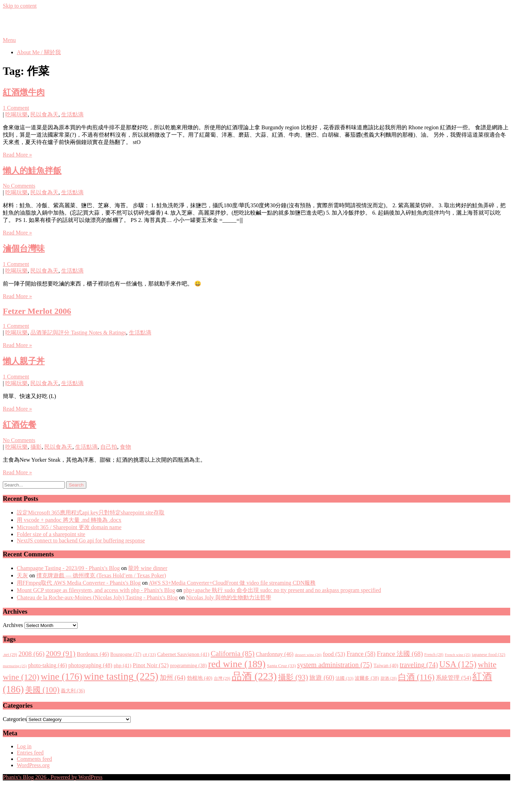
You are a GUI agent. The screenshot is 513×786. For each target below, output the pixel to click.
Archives (13, 625)
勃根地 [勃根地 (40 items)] (199, 678)
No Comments (19, 186)
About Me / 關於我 (39, 52)
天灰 (22, 575)
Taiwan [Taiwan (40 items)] (386, 665)
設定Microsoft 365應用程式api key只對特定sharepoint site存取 (91, 512)
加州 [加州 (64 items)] (173, 677)
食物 (125, 447)
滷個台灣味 (24, 248)
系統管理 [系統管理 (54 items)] (453, 678)
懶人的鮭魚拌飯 (32, 170)
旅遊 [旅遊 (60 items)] (321, 677)
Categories (15, 719)
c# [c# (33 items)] (149, 654)
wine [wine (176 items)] (61, 676)
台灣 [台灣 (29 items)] (222, 678)
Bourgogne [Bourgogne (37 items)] (126, 654)
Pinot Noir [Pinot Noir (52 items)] (151, 665)
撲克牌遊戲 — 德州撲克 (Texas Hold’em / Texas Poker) (101, 575)
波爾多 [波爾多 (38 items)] (367, 678)
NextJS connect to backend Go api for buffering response (81, 540)
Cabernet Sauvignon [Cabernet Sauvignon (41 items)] (183, 654)
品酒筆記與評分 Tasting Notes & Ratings (78, 333)
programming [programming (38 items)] (188, 665)
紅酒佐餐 (19, 424)
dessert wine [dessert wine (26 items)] (308, 654)
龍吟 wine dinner (147, 568)
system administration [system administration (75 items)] (334, 665)
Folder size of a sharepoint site (51, 534)
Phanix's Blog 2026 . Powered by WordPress (52, 777)
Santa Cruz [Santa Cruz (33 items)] (281, 665)
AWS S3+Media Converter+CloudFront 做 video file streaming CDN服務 (232, 583)
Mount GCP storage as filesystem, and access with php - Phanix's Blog (96, 590)
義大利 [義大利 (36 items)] (73, 690)
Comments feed (34, 759)
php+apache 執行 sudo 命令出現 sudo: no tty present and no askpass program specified (282, 590)
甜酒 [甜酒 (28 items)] (389, 678)
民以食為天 (44, 114)
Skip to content (20, 6)
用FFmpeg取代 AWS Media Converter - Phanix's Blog (78, 583)
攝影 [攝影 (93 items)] (293, 677)
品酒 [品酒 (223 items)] (254, 676)
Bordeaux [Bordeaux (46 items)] (93, 654)
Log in (24, 746)
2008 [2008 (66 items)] (31, 653)
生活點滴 (72, 114)
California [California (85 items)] (232, 653)
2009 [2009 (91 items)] (60, 653)
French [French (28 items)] (433, 654)
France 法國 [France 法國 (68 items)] (400, 653)
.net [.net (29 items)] (10, 654)
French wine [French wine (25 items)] (457, 655)
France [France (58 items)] (361, 653)
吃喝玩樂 (16, 114)
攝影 (36, 447)
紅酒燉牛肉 (24, 92)
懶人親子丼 (24, 361)
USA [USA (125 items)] (457, 664)
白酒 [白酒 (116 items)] (416, 677)
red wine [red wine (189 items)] (236, 663)
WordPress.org (33, 765)
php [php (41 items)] (122, 665)
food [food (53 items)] (334, 654)
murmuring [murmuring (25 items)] (15, 666)
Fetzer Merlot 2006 (37, 311)
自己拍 (108, 447)
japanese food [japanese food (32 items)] (488, 654)
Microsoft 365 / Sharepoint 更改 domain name (69, 527)
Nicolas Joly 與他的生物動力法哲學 (229, 597)
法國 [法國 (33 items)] (344, 678)
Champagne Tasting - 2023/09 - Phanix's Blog (68, 568)
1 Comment (16, 108)
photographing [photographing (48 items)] (90, 665)
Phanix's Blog (35, 22)
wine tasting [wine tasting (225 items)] (121, 676)
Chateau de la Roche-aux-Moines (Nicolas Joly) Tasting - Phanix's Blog (97, 597)
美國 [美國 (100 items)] (42, 689)
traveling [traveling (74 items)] (419, 665)
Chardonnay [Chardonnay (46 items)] (275, 654)
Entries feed (30, 753)
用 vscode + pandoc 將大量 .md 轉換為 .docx (69, 520)
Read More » (17, 155)
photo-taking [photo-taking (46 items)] (47, 665)
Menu (9, 40)
